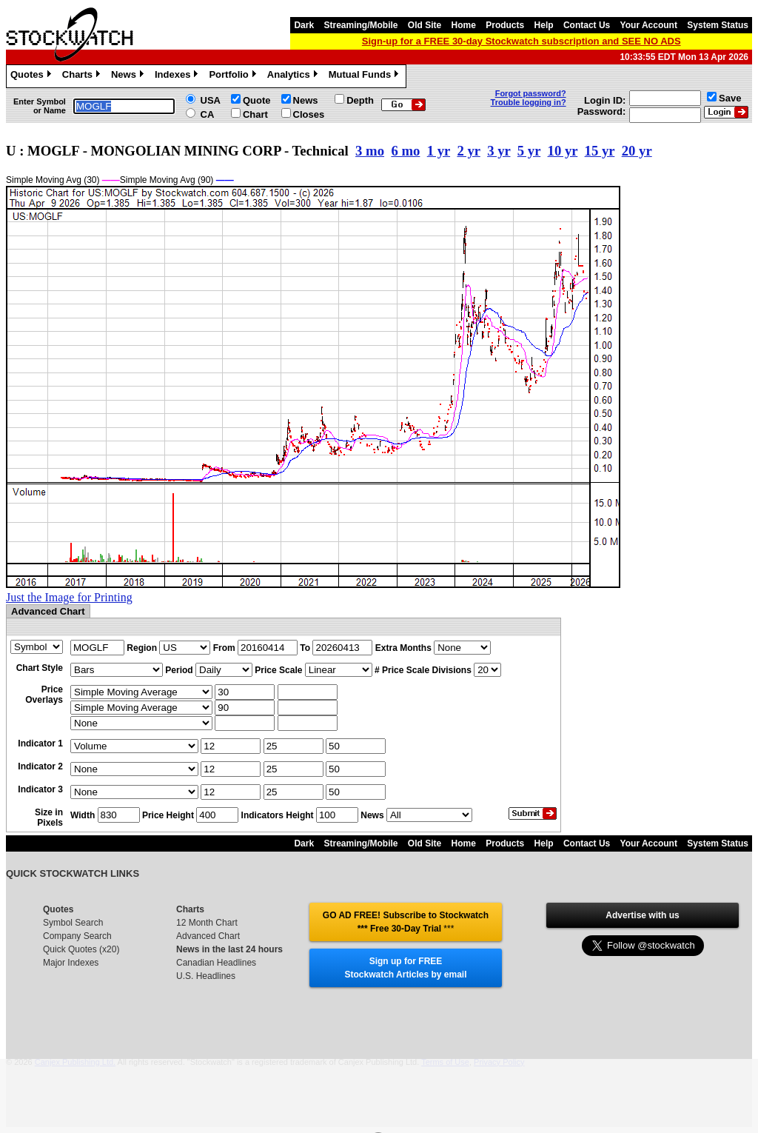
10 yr (563, 150)
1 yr (438, 150)
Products (505, 25)
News (129, 76)
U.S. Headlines (205, 976)
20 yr (637, 150)
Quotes (32, 76)
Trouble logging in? (528, 102)
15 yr (600, 150)
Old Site (424, 25)
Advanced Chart (208, 936)
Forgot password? (530, 93)
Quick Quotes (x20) (81, 949)
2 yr (468, 150)
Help (544, 25)
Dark (304, 25)
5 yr (528, 150)
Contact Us (586, 25)
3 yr (498, 150)
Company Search (77, 936)
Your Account (648, 25)
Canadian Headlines (216, 962)
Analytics (294, 76)
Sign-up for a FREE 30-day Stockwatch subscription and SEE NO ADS (521, 41)
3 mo (369, 150)
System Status (717, 25)
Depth (360, 100)
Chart (255, 114)
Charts (83, 76)
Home (464, 25)
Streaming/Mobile (360, 25)
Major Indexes (70, 962)
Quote (257, 100)
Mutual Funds (366, 76)
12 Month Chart (207, 923)
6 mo (405, 150)
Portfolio (234, 76)
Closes (309, 114)
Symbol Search (73, 923)
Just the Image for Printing (69, 597)
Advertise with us (642, 915)
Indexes (178, 76)
